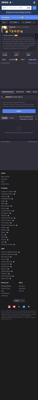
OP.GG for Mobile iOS (7, 254)
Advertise (22, 288)
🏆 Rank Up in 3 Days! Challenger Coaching (20, 12)
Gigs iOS (3, 269)
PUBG (3, 201)
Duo (2, 235)
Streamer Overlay (7, 244)
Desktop (3, 230)
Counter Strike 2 (6, 211)
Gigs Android (5, 266)
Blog (2, 181)
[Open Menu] (34, 2)
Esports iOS (5, 278)
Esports (3, 239)
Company (4, 179)
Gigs (2, 242)
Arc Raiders (5, 213)
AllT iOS (3, 259)
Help (2, 291)
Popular (4, 118)
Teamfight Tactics (7, 194)
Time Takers (5, 223)
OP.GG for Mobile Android (9, 252)
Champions (6, 17)
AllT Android (5, 257)
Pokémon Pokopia (7, 218)
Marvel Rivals (5, 206)
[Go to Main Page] (5, 2)
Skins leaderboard (31, 17)
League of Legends (7, 191)
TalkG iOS (4, 273)
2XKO (3, 203)
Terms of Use (5, 288)
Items (23, 59)
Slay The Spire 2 (6, 220)
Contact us (4, 295)
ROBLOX (4, 215)
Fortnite (3, 208)
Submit (19, 111)
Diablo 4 (3, 227)
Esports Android (6, 276)
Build (4, 59)
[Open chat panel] (36, 36)
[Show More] (11, 2)
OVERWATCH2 (6, 199)
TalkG (3, 237)
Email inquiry (5, 293)
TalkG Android (5, 271)
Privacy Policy (6, 286)
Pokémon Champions (8, 225)
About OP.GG (5, 177)
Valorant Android (6, 261)
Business (22, 286)
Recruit (21, 291)
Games (3, 232)
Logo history (5, 184)
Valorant (4, 196)
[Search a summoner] (28, 8)
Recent (12, 118)
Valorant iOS (5, 264)
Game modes (17, 17)
